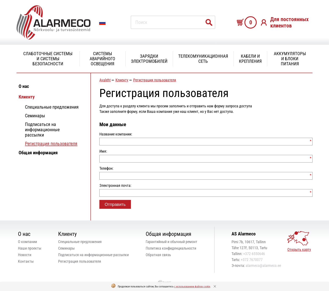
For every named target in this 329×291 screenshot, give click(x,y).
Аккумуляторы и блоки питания (290, 58)
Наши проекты (29, 248)
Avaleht (105, 80)
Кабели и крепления (250, 59)
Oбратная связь (158, 255)
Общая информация (38, 152)
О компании (27, 241)
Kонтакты (26, 261)
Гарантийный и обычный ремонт (171, 241)
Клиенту (27, 97)
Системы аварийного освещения (102, 58)
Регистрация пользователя (51, 143)
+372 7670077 (252, 259)
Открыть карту (299, 249)
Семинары (35, 115)
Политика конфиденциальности (171, 248)
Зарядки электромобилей (149, 59)
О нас (24, 86)
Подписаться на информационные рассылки (42, 130)
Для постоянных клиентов (289, 22)
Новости (24, 255)
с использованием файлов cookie (192, 286)
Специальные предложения (52, 107)
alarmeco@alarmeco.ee (263, 265)
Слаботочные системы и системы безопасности (48, 58)
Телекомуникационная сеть (203, 59)
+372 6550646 (254, 253)
